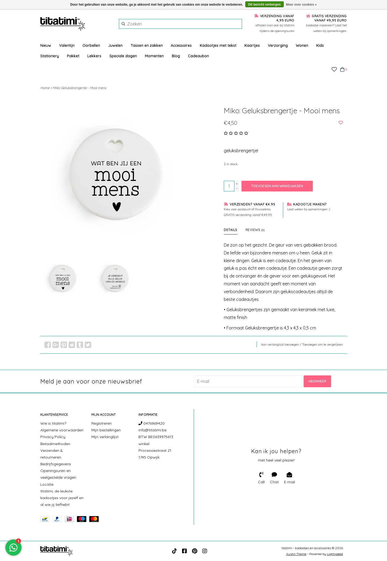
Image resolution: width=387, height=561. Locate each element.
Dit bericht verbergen (264, 4)
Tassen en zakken (147, 45)
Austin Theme (296, 554)
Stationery (49, 56)
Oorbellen (91, 45)
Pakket (73, 56)
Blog (176, 56)
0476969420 (152, 423)
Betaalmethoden (55, 443)
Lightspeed (335, 554)
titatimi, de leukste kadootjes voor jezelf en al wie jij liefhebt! (61, 498)
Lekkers (94, 56)
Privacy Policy (52, 436)
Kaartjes (252, 45)
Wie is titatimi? (53, 423)
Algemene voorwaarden (61, 430)
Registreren (101, 423)
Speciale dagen (123, 56)
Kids (320, 45)
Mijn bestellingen (106, 430)
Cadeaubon (198, 56)
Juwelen (115, 45)
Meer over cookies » (301, 4)
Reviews (255, 230)
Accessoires (181, 45)
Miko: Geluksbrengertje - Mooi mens (79, 88)
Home (44, 88)
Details (230, 230)
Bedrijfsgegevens (55, 463)
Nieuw (45, 45)
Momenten (154, 56)
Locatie (47, 484)
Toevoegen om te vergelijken (322, 344)
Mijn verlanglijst (105, 436)
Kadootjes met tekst (218, 45)
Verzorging (278, 45)
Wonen (302, 45)
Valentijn (66, 45)
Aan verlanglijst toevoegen (280, 344)
